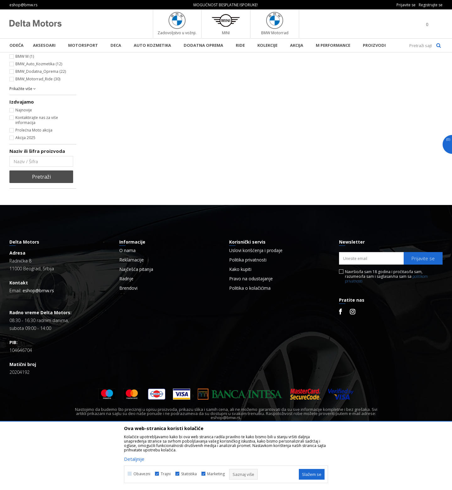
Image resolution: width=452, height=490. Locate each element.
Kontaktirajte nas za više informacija (36, 172)
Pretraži (41, 229)
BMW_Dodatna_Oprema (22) (40, 124)
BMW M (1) (24, 108)
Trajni (166, 473)
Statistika (189, 473)
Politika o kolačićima (250, 340)
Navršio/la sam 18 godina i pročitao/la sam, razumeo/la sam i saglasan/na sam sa (386, 329)
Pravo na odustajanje (251, 331)
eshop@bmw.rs (38, 343)
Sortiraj (319, 67)
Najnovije (23, 162)
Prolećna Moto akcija (33, 182)
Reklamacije (131, 312)
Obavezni (141, 473)
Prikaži (376, 67)
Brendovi (128, 340)
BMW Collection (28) (33, 101)
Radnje (126, 331)
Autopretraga (288, 67)
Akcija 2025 (25, 190)
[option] (226, 5)
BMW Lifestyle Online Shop (35, 56)
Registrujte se (431, 5)
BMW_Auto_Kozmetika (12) (38, 116)
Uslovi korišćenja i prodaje (255, 302)
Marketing (216, 473)
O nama (127, 302)
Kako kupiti (240, 321)
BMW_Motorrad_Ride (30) (37, 131)
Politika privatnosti (247, 312)
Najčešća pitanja (136, 321)
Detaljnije (134, 459)
